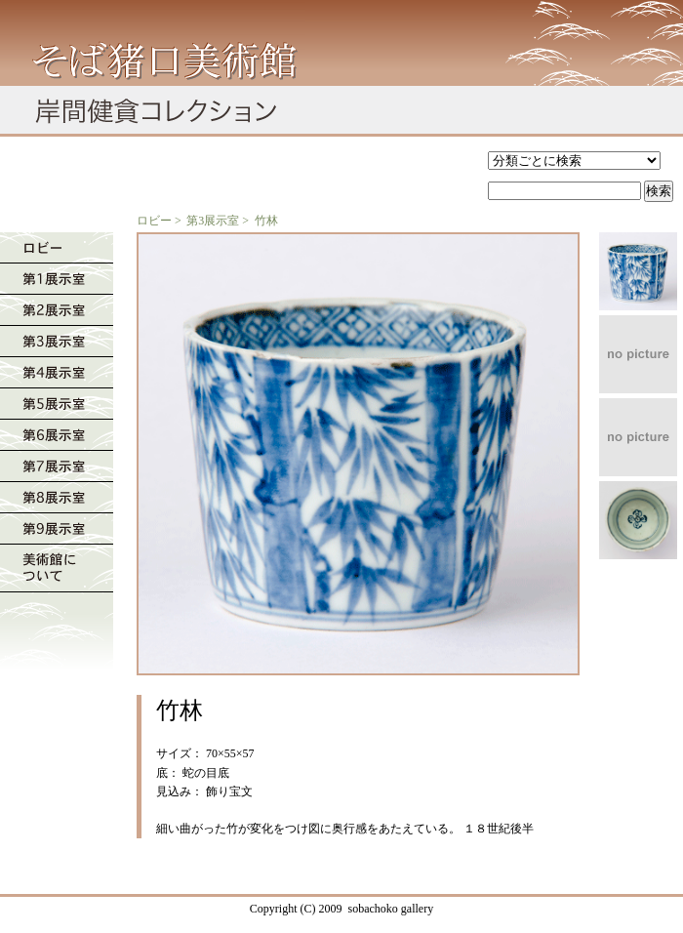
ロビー (154, 220)
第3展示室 (212, 220)
